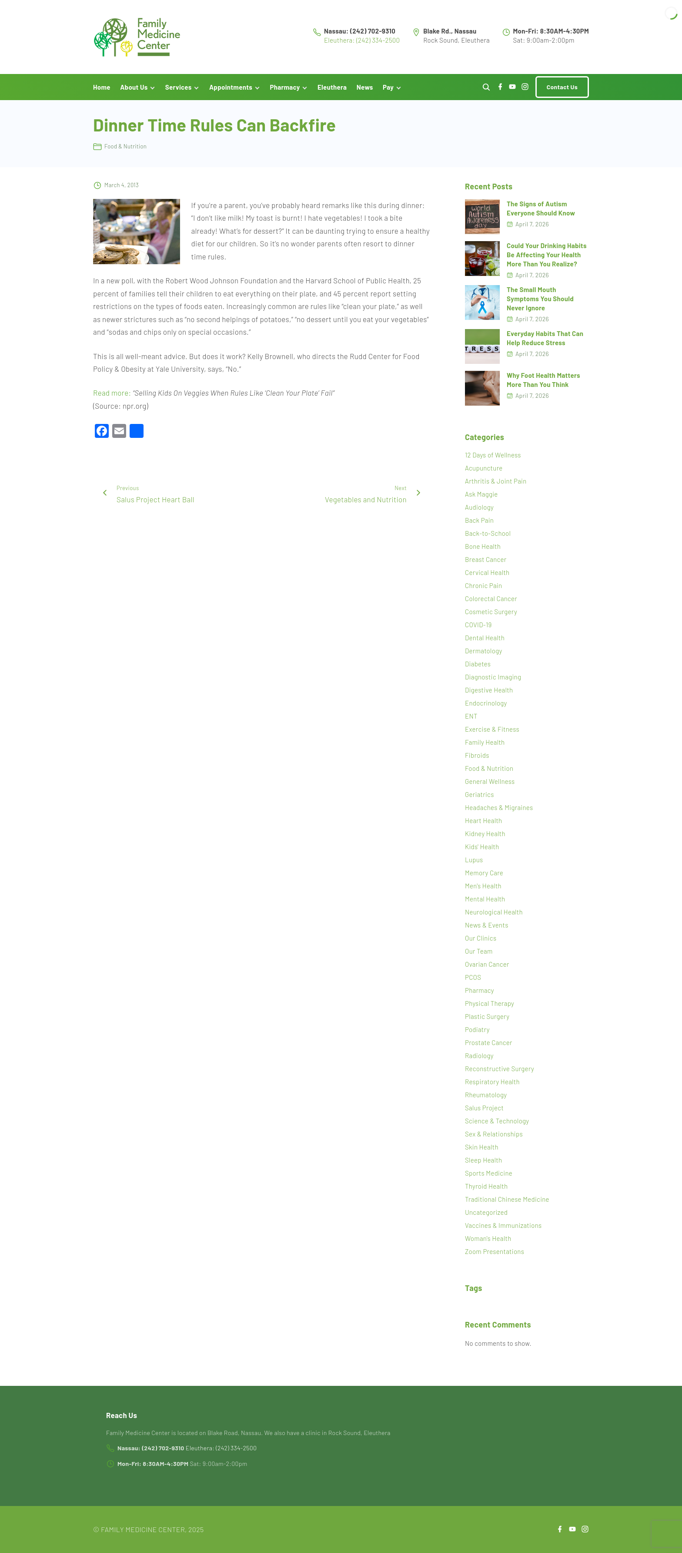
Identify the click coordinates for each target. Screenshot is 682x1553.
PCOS (473, 979)
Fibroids (477, 757)
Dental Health (485, 640)
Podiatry (477, 1031)
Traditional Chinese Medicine (507, 1201)
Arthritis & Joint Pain (496, 483)
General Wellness (490, 783)
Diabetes (478, 666)
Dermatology (483, 653)
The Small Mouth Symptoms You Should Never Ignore (540, 300)
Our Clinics (480, 940)
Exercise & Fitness (492, 731)
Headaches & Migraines (499, 809)
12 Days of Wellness (493, 457)
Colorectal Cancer (491, 601)
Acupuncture (484, 470)
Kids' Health (482, 849)
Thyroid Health (486, 1188)
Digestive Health (489, 692)
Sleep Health (483, 1162)
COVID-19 (478, 627)
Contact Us (562, 88)
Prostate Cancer (488, 1045)
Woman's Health (488, 1240)
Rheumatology (486, 1097)
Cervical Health (487, 574)
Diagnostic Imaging (493, 679)
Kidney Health (485, 836)
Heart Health (483, 823)
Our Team (479, 953)
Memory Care (484, 875)
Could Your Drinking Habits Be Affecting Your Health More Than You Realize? (547, 256)
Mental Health (485, 901)
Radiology (479, 1058)
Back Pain (479, 522)
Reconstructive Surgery (499, 1071)
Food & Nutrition (125, 148)
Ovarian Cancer (487, 966)
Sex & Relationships (494, 1136)
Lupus (474, 862)
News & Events (486, 927)
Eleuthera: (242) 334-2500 (362, 41)
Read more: (112, 394)
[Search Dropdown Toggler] (486, 89)
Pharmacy (479, 992)
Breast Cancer (486, 561)
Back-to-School (488, 535)
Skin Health (481, 1149)
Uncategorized (486, 1214)
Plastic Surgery (487, 1018)
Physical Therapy (489, 1005)
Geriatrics (479, 796)
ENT (471, 718)
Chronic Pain (483, 588)
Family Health (485, 744)
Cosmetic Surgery (491, 614)
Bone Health (483, 548)
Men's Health (483, 888)
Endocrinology (486, 705)
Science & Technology (497, 1123)
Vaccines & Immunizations (503, 1227)
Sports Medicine (488, 1175)
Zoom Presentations (494, 1253)
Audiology (479, 509)
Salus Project (484, 1110)
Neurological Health (494, 914)
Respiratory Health (492, 1084)
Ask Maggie (481, 496)
